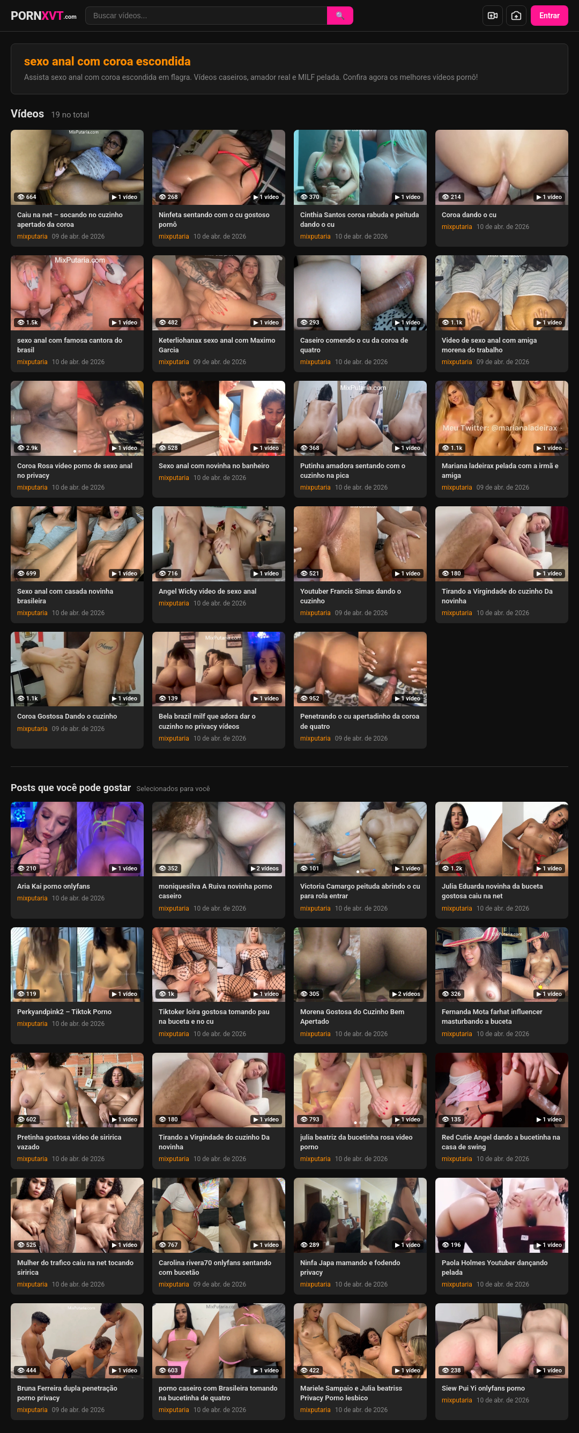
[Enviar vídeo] (492, 15)
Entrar (549, 15)
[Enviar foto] (516, 15)
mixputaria (32, 236)
